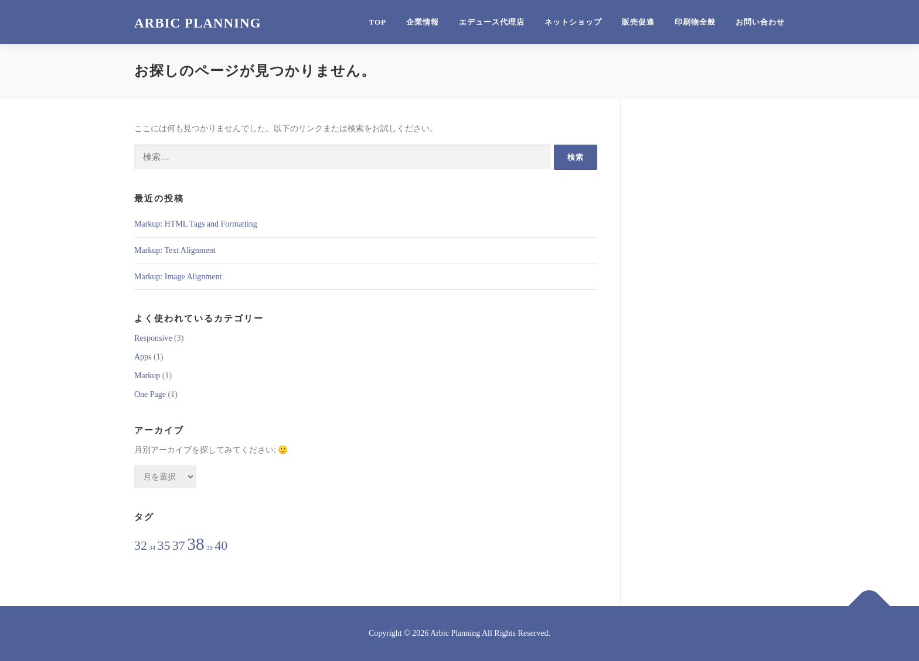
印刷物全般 (695, 22)
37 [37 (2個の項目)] (178, 546)
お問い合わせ (760, 22)
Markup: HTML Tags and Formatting (195, 224)
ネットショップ (573, 22)
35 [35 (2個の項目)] (164, 546)
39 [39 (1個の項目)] (209, 547)
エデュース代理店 (492, 22)
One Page (150, 394)
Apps (143, 356)
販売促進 (638, 22)
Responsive (153, 338)
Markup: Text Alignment (175, 250)
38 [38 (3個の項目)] (195, 544)
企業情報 (422, 22)
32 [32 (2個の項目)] (140, 546)
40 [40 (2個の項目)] (221, 546)
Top (378, 22)
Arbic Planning (197, 23)
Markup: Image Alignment (178, 276)
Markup (147, 375)
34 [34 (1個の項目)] (152, 547)
